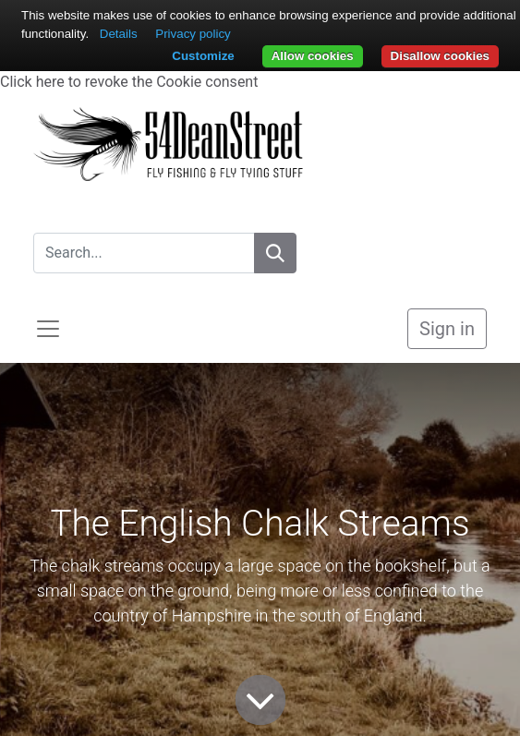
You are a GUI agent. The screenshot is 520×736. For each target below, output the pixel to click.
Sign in (447, 329)
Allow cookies (313, 56)
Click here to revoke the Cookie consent (129, 81)
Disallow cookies (440, 56)
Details (119, 34)
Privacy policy (192, 34)
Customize (203, 56)
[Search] (275, 253)
